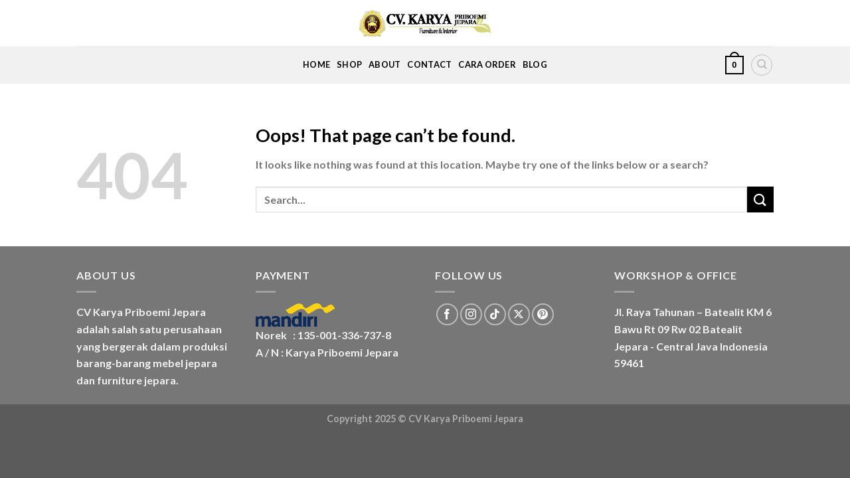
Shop (349, 64)
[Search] (761, 65)
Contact (429, 64)
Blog (535, 64)
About (384, 64)
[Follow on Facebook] (447, 314)
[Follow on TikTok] (495, 314)
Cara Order (487, 64)
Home (316, 64)
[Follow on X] (519, 314)
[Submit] (760, 199)
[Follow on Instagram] (471, 314)
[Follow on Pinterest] (543, 314)
